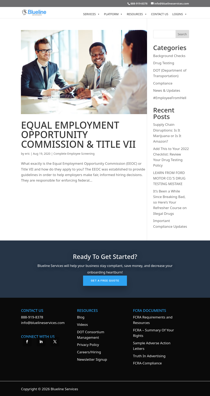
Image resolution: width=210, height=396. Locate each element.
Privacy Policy (88, 344)
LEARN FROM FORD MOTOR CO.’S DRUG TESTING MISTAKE (169, 178)
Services (91, 14)
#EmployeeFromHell (169, 97)
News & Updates (166, 90)
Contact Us (159, 14)
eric (27, 154)
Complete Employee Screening (74, 154)
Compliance (162, 83)
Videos (82, 324)
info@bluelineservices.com (43, 322)
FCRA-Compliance (147, 363)
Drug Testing (163, 63)
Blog (80, 317)
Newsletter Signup (92, 359)
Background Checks (169, 55)
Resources (137, 14)
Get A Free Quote (105, 280)
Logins (179, 14)
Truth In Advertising (149, 356)
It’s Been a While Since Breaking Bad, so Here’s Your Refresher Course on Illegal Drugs (170, 202)
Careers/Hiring (89, 352)
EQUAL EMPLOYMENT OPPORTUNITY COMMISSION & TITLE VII (78, 134)
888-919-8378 (32, 317)
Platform (113, 14)
